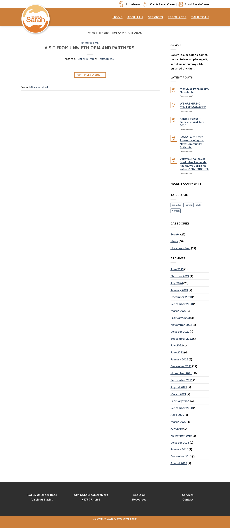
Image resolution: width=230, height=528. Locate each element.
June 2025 (177, 269)
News (174, 241)
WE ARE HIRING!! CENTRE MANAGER (193, 105)
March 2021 (178, 394)
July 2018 (177, 428)
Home (117, 17)
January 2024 (179, 290)
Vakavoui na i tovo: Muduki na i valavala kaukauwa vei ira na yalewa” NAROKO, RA (194, 164)
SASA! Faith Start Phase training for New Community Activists (192, 142)
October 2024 (180, 276)
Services (155, 17)
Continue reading (90, 75)
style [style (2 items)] (198, 204)
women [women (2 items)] (176, 210)
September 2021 (182, 380)
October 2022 (180, 331)
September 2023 (182, 303)
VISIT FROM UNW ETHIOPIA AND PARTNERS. (90, 48)
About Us (135, 17)
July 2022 (177, 345)
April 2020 (177, 414)
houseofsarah (107, 59)
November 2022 (181, 324)
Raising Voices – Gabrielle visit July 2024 (192, 122)
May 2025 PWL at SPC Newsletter (194, 90)
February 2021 (180, 400)
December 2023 (181, 296)
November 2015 (181, 435)
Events (175, 234)
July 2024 (177, 283)
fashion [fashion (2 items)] (188, 204)
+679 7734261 (91, 499)
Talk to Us (200, 17)
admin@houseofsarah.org (90, 494)
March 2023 (178, 310)
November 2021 (181, 373)
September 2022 (182, 338)
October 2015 (180, 442)
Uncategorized (90, 43)
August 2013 (179, 463)
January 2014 (179, 449)
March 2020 (178, 421)
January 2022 (179, 359)
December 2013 (181, 456)
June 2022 (177, 352)
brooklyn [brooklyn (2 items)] (176, 204)
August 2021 (179, 387)
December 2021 (181, 366)
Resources (177, 17)
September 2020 (182, 407)
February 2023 (180, 317)
